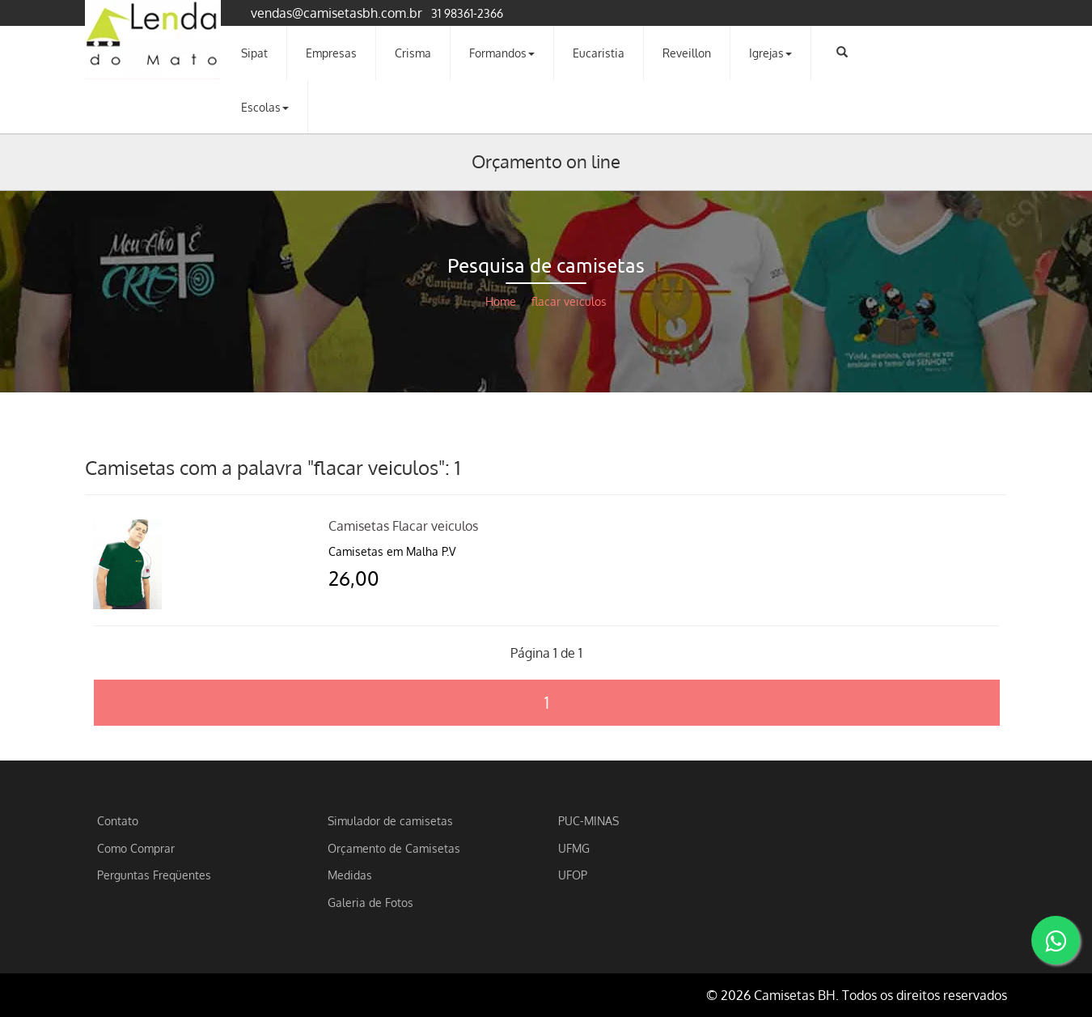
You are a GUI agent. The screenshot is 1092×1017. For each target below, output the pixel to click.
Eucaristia (598, 52)
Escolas (265, 107)
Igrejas (770, 52)
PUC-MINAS (588, 820)
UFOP (572, 874)
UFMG (574, 848)
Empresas (331, 52)
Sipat (254, 52)
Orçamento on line (546, 161)
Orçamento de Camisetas (394, 848)
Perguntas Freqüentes (154, 874)
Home (500, 301)
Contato (117, 820)
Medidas (350, 874)
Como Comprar (136, 848)
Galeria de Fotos (370, 902)
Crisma (413, 52)
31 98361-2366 (467, 13)
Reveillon (686, 52)
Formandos (502, 52)
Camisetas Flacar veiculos (403, 526)
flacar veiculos (569, 301)
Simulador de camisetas (390, 820)
